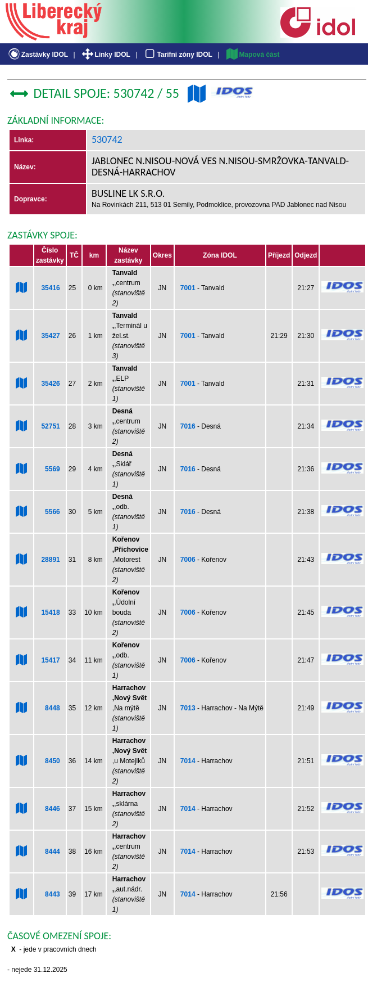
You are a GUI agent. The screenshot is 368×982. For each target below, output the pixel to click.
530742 (107, 139)
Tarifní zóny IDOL (177, 54)
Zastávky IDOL (37, 54)
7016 (188, 426)
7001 (188, 288)
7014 (188, 761)
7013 (188, 708)
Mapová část (252, 54)
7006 (188, 560)
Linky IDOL (105, 54)
